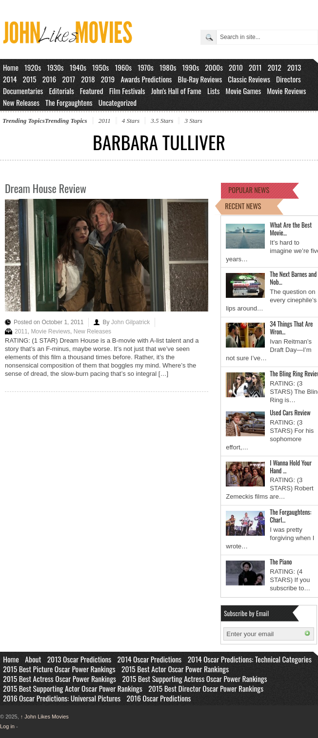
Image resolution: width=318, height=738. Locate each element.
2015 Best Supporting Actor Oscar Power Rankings (72, 688)
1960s (123, 67)
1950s (100, 67)
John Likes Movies (44, 716)
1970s (146, 67)
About (33, 659)
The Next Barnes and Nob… (293, 278)
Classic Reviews (249, 79)
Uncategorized (118, 102)
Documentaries (23, 90)
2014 (10, 79)
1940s (78, 67)
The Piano (281, 561)
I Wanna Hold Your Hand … (291, 466)
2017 (68, 79)
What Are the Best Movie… (291, 228)
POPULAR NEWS (248, 190)
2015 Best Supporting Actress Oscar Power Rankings (194, 678)
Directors (288, 79)
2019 (108, 79)
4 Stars (130, 120)
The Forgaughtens (68, 102)
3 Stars (193, 120)
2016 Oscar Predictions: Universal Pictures (61, 698)
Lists (213, 90)
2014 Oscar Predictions (150, 659)
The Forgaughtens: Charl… (290, 515)
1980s (168, 67)
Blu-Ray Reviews (200, 79)
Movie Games (243, 90)
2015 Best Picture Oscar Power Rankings (59, 669)
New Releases (21, 102)
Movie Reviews (286, 90)
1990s (190, 67)
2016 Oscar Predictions (159, 698)
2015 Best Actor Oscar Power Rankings (175, 669)
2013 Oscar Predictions (79, 659)
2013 (294, 67)
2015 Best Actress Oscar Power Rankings (59, 678)
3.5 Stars (162, 120)
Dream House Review (45, 188)
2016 (49, 79)
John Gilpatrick (130, 322)
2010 (236, 67)
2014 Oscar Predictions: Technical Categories (250, 659)
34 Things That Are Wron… (291, 327)
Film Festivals (127, 90)
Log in (7, 726)
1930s (55, 67)
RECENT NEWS (243, 206)
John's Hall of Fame (176, 90)
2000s (214, 67)
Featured (91, 90)
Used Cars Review (290, 412)
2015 (29, 79)
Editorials (61, 90)
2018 (88, 79)
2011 (255, 67)
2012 (274, 67)
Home (11, 67)
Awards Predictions (146, 79)
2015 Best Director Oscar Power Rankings (205, 688)
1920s (32, 67)
